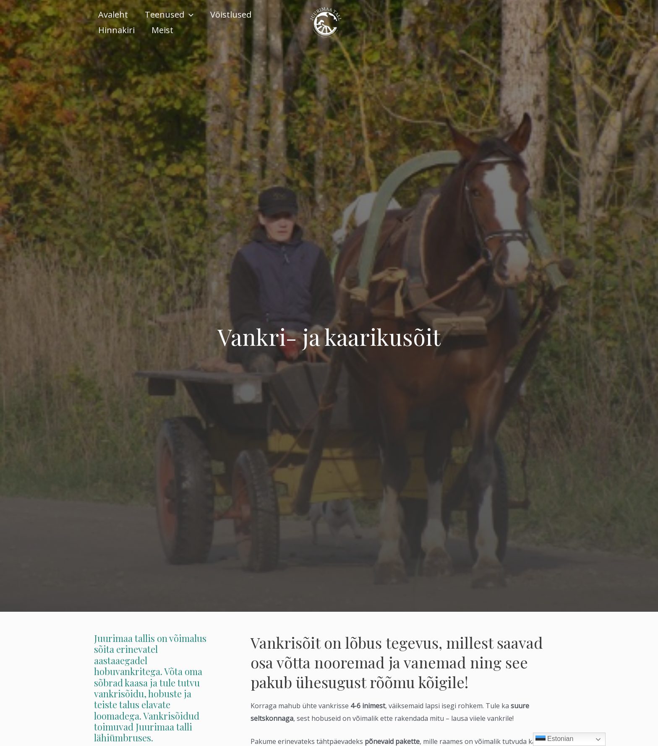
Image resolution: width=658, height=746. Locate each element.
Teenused (169, 14)
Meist (162, 30)
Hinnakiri (116, 30)
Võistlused (230, 14)
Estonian (554, 739)
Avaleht (113, 14)
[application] (188, 14)
